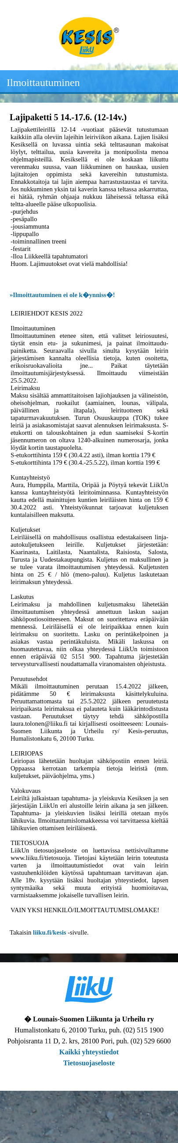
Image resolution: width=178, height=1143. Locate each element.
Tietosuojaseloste (89, 1063)
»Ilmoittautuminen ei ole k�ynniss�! (62, 294)
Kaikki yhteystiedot (89, 1052)
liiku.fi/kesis (49, 932)
